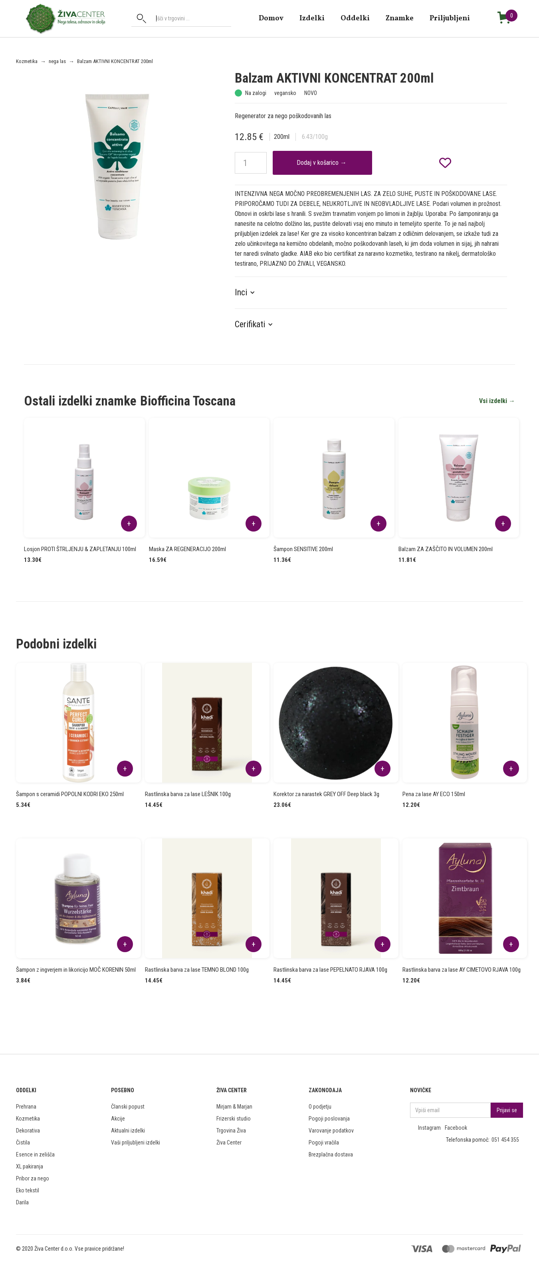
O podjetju (320, 1106)
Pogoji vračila (324, 1142)
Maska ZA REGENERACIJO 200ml (187, 549)
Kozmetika (27, 61)
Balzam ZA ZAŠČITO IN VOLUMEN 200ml (445, 549)
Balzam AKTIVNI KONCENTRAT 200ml (115, 61)
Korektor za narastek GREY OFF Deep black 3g (326, 794)
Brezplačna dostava (331, 1154)
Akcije (118, 1118)
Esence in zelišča (35, 1154)
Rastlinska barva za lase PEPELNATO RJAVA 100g (330, 969)
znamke (400, 18)
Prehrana (26, 1106)
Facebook (456, 1128)
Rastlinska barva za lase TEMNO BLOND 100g (197, 969)
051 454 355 (505, 1140)
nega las (57, 61)
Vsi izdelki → (497, 401)
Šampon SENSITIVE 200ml (303, 549)
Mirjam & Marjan (234, 1106)
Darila (22, 1202)
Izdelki (312, 18)
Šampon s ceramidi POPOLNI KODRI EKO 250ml (70, 794)
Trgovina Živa (231, 1130)
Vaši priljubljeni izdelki (135, 1142)
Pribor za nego (32, 1178)
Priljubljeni (450, 18)
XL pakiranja (29, 1166)
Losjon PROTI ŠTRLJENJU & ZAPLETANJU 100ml (80, 549)
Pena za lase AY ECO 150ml (433, 794)
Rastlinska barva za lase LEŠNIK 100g (188, 794)
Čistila (23, 1142)
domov (271, 18)
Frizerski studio (233, 1118)
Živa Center (229, 1142)
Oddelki (355, 18)
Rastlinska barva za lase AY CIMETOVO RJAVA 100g (461, 969)
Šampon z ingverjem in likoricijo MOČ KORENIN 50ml (76, 969)
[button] (249, 292)
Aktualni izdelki (128, 1130)
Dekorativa (28, 1130)
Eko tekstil (27, 1190)
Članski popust (128, 1106)
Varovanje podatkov (331, 1130)
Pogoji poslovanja (329, 1118)
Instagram (429, 1128)
